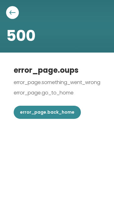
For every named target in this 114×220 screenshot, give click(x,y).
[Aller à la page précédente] (12, 12)
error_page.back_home (47, 112)
